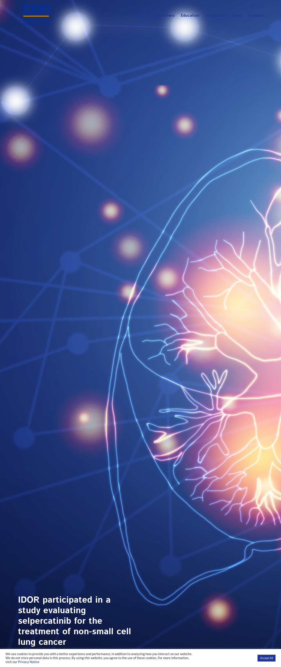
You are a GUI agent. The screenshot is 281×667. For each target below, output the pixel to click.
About (139, 15)
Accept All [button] (266, 658)
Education (190, 15)
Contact (255, 15)
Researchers (163, 15)
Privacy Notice (28, 662)
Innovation (216, 15)
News (237, 15)
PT (253, 6)
